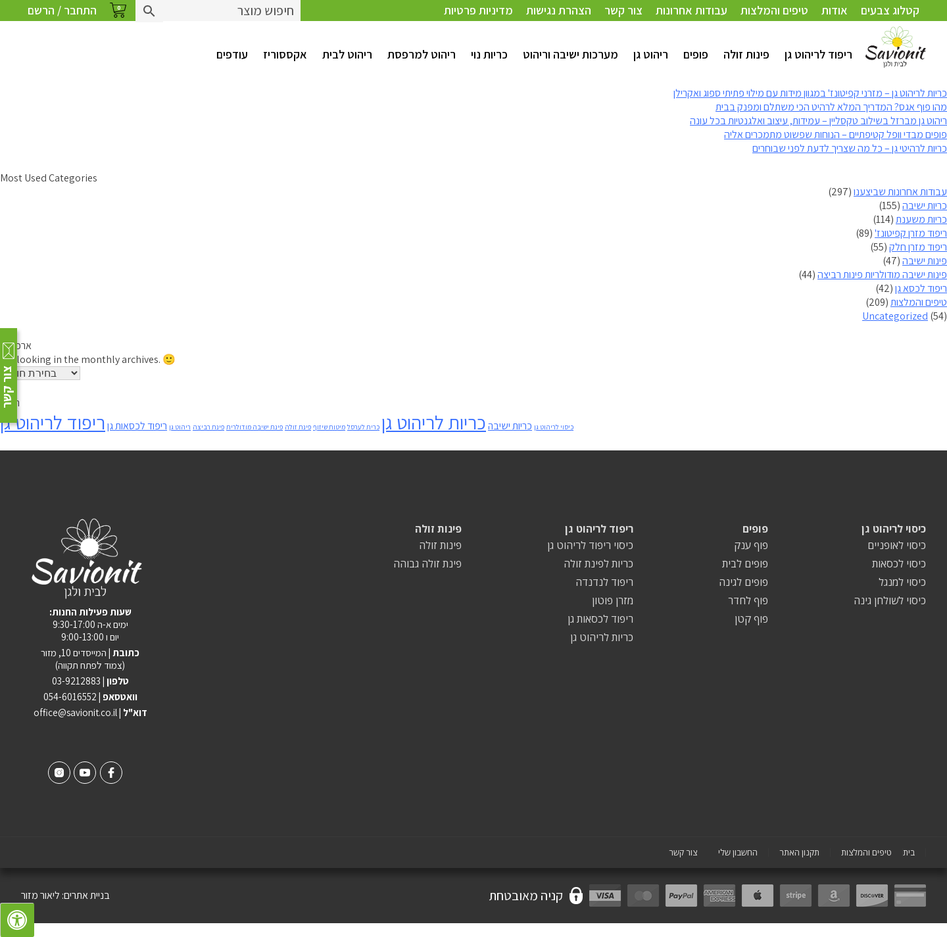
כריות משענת (921, 219)
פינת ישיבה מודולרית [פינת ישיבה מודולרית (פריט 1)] (254, 426)
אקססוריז (285, 54)
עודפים (232, 54)
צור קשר (623, 10)
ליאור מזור (40, 895)
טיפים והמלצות (774, 10)
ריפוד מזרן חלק (918, 247)
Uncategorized (895, 316)
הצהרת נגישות (558, 10)
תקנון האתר (799, 852)
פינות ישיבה (924, 261)
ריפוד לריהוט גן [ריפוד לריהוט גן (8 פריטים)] (52, 422)
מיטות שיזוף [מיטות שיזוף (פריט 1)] (329, 426)
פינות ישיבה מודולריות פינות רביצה (882, 274)
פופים (695, 54)
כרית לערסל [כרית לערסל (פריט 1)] (363, 426)
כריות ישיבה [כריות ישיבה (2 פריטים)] (510, 426)
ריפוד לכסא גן (921, 288)
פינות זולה (746, 54)
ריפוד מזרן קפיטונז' (911, 233)
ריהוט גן (650, 54)
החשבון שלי (738, 852)
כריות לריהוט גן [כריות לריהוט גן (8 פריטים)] (433, 422)
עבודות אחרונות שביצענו (900, 192)
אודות (834, 10)
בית (909, 852)
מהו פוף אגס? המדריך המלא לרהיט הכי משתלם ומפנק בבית (831, 107)
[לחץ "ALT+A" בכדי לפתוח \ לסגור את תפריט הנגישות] (17, 920)
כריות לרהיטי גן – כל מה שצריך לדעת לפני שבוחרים (849, 148)
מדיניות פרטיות (478, 10)
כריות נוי (489, 54)
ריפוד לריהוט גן (818, 54)
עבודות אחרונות (691, 10)
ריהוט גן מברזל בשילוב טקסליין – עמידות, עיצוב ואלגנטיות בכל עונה (818, 121)
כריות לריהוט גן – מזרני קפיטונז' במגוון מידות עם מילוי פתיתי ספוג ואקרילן (810, 93)
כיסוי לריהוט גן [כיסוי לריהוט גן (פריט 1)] (553, 426)
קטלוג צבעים (890, 10)
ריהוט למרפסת (421, 54)
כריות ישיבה (924, 205)
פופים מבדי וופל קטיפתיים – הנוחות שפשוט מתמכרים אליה (835, 134)
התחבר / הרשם (62, 10)
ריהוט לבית (347, 54)
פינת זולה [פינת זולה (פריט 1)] (298, 426)
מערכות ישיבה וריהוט (570, 54)
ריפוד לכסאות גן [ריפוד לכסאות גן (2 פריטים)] (137, 426)
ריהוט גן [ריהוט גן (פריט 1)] (180, 426)
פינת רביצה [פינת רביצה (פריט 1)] (208, 426)
